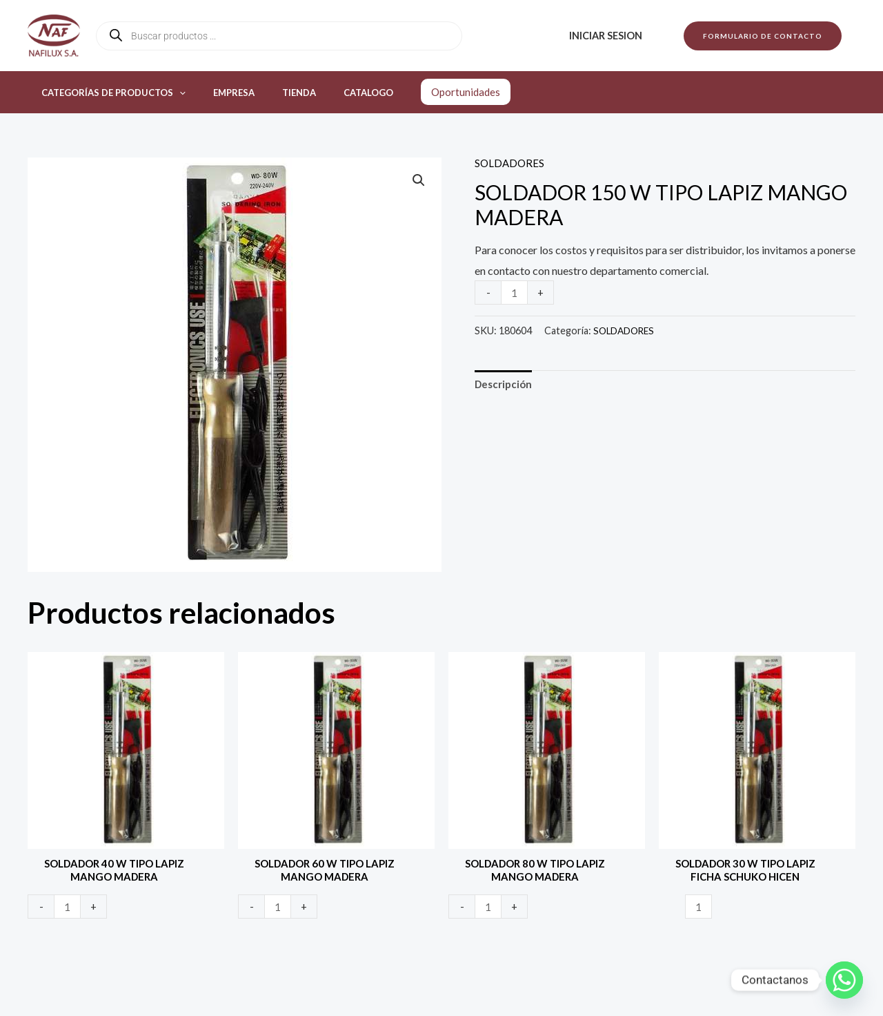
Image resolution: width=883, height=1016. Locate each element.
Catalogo (334, 92)
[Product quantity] (515, 292)
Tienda (275, 92)
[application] (174, 92)
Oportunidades (427, 92)
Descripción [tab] (505, 385)
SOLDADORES (510, 162)
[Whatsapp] (844, 980)
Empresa (219, 92)
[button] (763, 35)
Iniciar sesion (609, 35)
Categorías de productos (109, 92)
